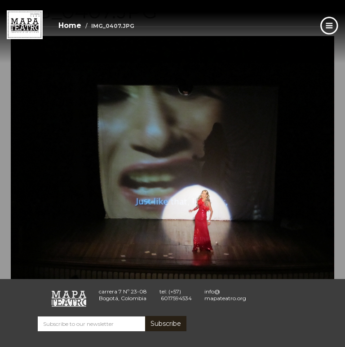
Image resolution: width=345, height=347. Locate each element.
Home (69, 25)
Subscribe (165, 324)
